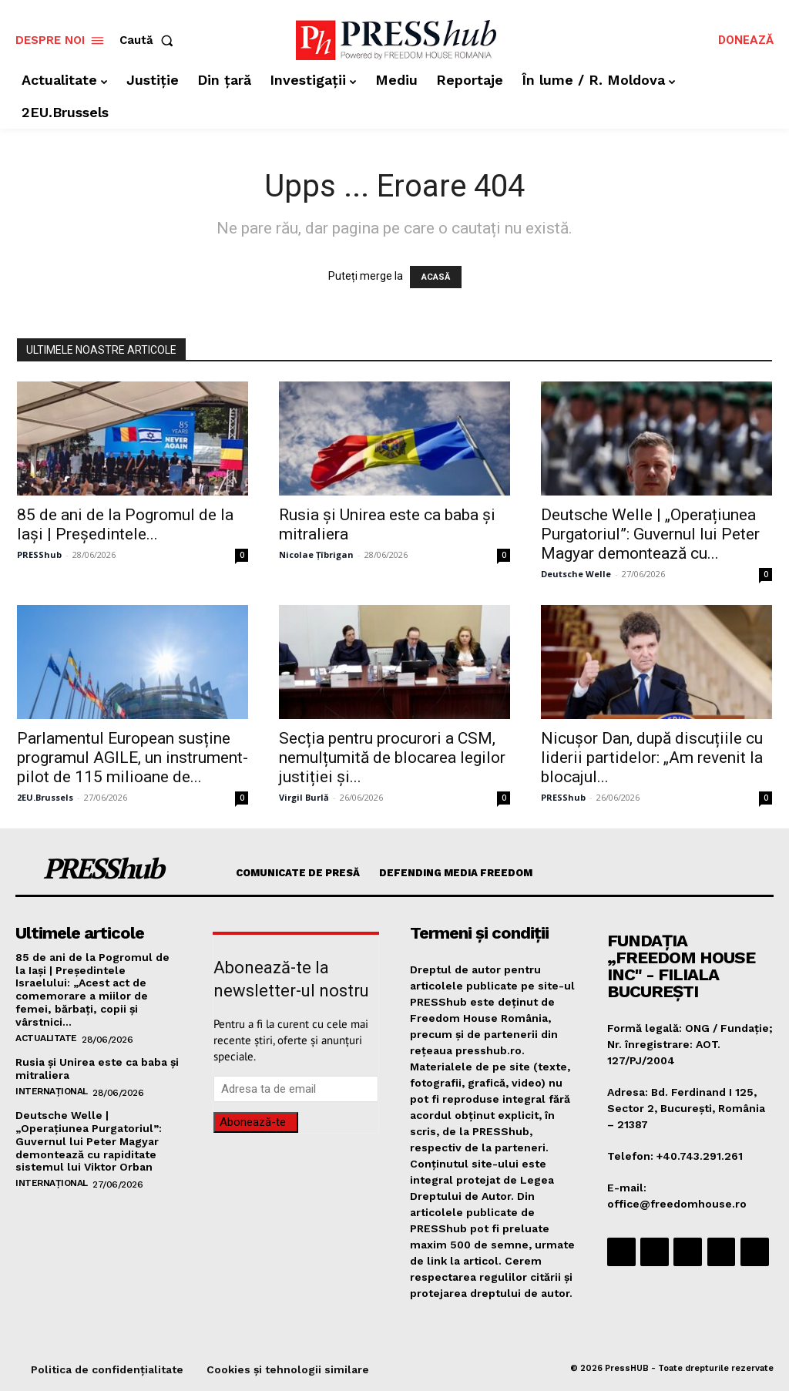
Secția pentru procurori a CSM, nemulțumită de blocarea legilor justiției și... (392, 757)
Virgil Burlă (304, 797)
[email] (295, 1089)
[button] (149, 40)
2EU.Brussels (45, 797)
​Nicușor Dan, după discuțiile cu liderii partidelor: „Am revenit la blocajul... (652, 757)
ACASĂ (435, 277)
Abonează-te (253, 1122)
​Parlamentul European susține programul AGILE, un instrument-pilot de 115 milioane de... (132, 757)
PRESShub (39, 554)
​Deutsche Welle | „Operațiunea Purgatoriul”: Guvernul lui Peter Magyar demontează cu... (650, 534)
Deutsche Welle (576, 574)
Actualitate (46, 1037)
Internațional (51, 1090)
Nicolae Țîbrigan (316, 554)
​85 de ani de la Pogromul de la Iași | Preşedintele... (125, 524)
